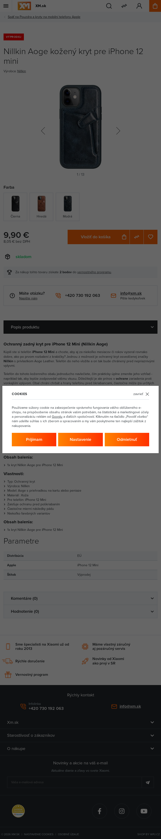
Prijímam (34, 439)
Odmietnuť (127, 439)
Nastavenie (80, 439)
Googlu (57, 416)
